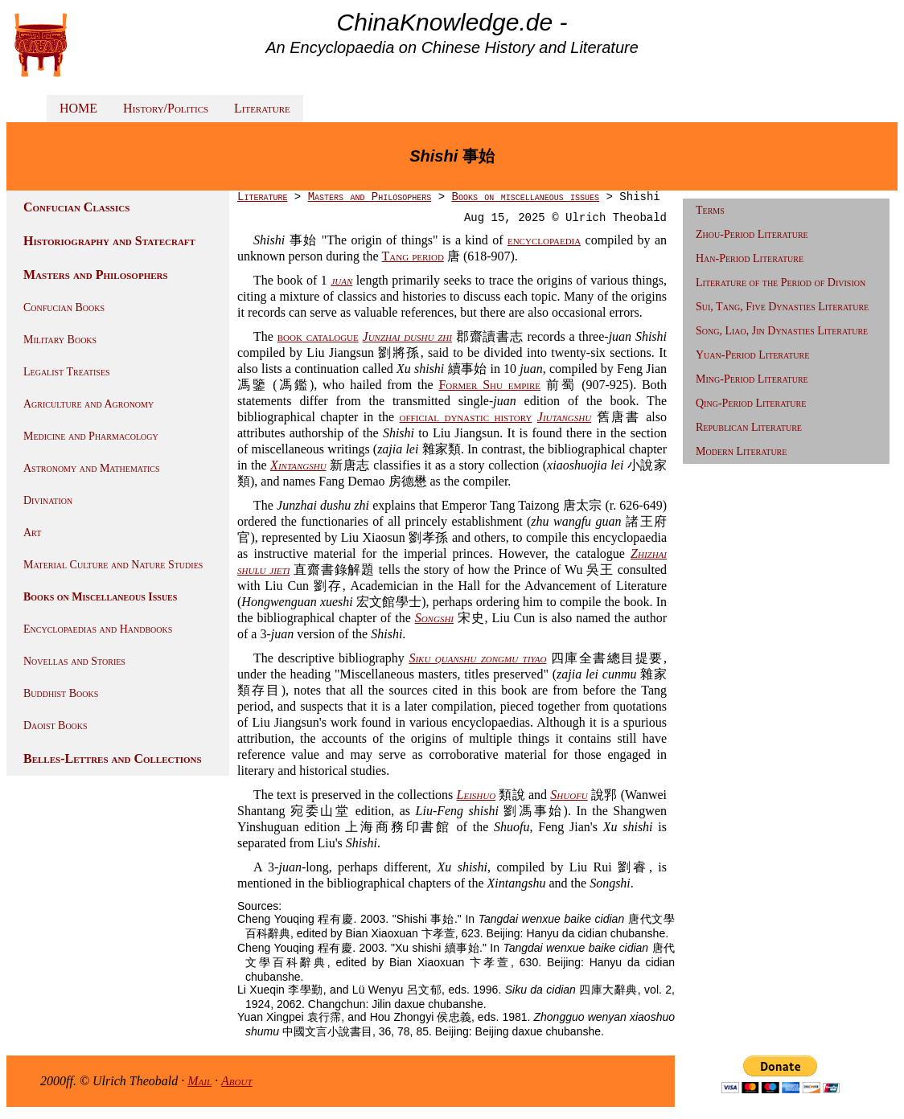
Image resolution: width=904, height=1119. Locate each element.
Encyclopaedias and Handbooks (97, 629)
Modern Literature (741, 451)
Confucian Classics (76, 207)
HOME (78, 108)
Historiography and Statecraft (109, 241)
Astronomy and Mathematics (91, 468)
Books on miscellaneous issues (525, 197)
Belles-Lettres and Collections (112, 758)
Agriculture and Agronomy (88, 404)
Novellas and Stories (74, 661)
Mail (199, 1081)
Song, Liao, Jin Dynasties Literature (782, 331)
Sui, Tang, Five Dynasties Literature (782, 307)
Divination (47, 500)
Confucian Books (64, 307)
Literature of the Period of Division (780, 283)
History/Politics (165, 108)
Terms (710, 210)
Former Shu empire (489, 384)
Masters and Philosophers (95, 274)
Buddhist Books (60, 693)
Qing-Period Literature (751, 403)
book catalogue (318, 336)
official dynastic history (466, 417)
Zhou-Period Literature (752, 234)
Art (32, 533)
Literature (262, 108)
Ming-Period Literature (752, 379)
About (237, 1081)
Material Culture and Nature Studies (113, 565)
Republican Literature (749, 427)
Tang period (413, 256)
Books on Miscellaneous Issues (100, 597)
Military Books (60, 340)
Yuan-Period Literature (752, 355)
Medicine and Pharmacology (90, 436)
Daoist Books (55, 725)
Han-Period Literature (749, 258)
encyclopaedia (544, 240)
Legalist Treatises (66, 372)
